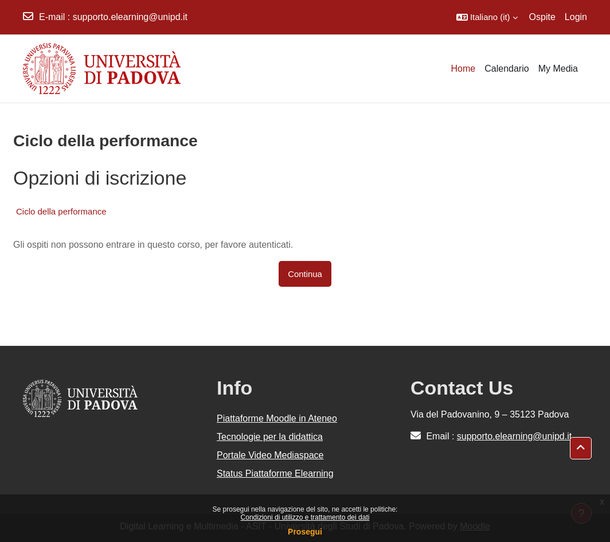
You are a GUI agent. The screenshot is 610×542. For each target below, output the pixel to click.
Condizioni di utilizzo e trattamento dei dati (305, 517)
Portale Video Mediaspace (270, 455)
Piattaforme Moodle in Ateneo (277, 418)
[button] (487, 17)
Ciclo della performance (61, 211)
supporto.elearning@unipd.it (130, 17)
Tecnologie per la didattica (270, 437)
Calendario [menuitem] (506, 68)
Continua (305, 274)
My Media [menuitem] (558, 68)
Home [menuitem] (463, 68)
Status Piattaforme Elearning (275, 473)
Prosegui (305, 531)
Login (576, 17)
